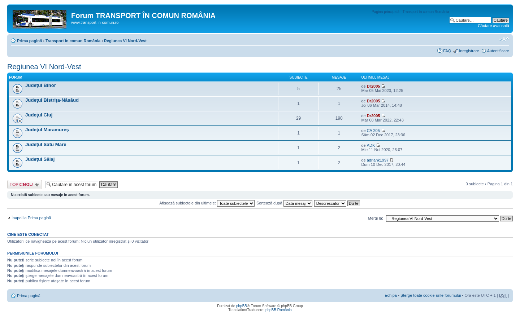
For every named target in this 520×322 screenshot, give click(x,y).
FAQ (447, 51)
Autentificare (498, 51)
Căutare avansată (493, 25)
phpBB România (278, 310)
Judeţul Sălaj (40, 159)
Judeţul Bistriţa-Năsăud (52, 100)
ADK (371, 145)
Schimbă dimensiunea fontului (504, 39)
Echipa (391, 295)
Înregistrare (469, 51)
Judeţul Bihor (40, 85)
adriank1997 (378, 160)
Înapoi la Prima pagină (31, 218)
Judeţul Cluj (38, 115)
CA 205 (373, 130)
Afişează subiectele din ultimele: (207, 203)
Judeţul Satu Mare (45, 144)
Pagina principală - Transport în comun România (410, 12)
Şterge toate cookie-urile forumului (430, 295)
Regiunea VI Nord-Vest (125, 41)
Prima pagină (29, 41)
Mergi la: (375, 218)
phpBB (241, 306)
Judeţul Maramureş (47, 129)
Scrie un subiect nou (24, 184)
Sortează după (284, 203)
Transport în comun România (73, 41)
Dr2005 (373, 86)
